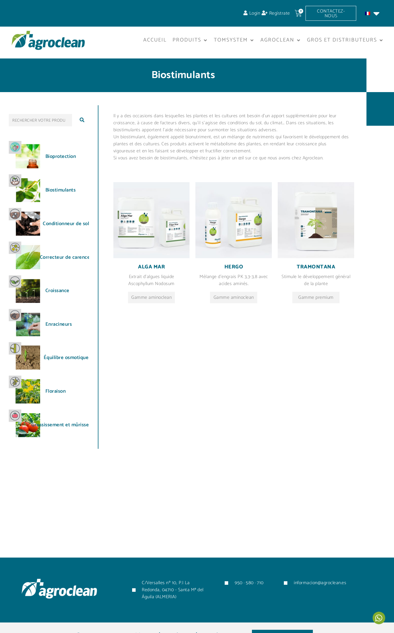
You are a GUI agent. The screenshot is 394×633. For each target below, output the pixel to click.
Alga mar (151, 267)
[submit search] (82, 120)
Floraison (55, 391)
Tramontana (316, 267)
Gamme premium (316, 297)
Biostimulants (60, 190)
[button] (190, 40)
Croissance (57, 291)
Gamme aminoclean (151, 297)
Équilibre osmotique (66, 357)
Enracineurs (58, 324)
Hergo (233, 267)
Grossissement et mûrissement (65, 425)
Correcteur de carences (66, 257)
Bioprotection (60, 156)
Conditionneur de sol (66, 223)
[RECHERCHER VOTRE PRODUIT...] (40, 120)
